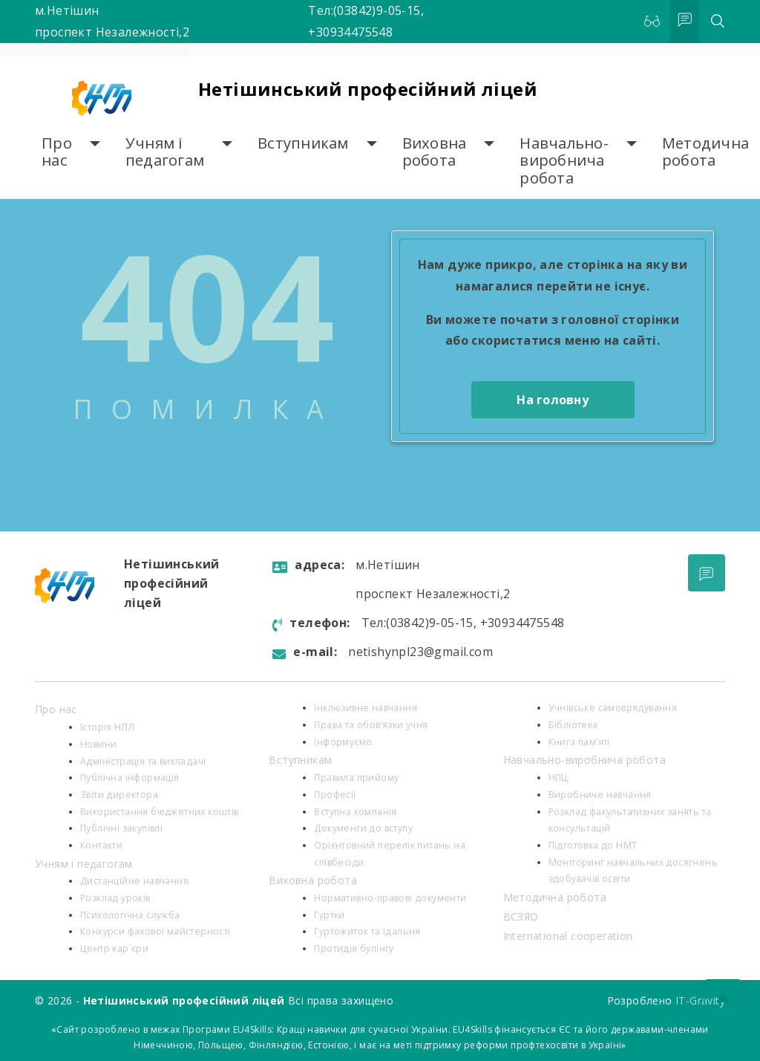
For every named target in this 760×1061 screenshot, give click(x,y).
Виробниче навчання (600, 794)
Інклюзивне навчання (365, 707)
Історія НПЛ (107, 727)
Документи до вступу (363, 828)
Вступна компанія (355, 811)
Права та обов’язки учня (371, 724)
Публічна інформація (130, 777)
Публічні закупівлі (121, 828)
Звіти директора (119, 794)
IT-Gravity (700, 1000)
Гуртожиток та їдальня (367, 931)
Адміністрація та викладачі (143, 761)
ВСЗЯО (521, 916)
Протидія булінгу (353, 948)
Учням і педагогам (164, 151)
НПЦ (558, 777)
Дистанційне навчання (134, 881)
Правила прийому (356, 777)
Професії (335, 794)
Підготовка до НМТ (593, 845)
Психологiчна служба (130, 915)
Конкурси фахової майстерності (155, 931)
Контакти (101, 845)
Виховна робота (434, 151)
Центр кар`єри (114, 948)
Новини (98, 744)
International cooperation (568, 936)
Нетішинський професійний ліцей (367, 89)
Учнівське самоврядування (613, 707)
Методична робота (705, 151)
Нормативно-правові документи (390, 898)
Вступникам (303, 143)
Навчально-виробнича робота (564, 160)
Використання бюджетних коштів (159, 811)
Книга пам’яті (579, 742)
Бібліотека (573, 724)
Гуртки (329, 915)
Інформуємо (343, 742)
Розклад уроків (115, 898)
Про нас (57, 151)
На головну (553, 400)
